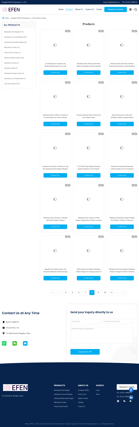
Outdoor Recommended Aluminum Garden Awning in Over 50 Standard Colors (122, 169)
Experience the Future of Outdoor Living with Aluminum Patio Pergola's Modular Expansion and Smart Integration (55, 169)
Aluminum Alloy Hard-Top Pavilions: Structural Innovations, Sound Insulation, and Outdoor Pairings (122, 66)
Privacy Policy (29, 424)
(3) (12, 52)
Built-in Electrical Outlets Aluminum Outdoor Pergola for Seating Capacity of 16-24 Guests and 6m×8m (88, 271)
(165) (14, 58)
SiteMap (80, 402)
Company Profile (83, 390)
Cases (98, 390)
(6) (12, 84)
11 (112, 292)
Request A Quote (115, 9)
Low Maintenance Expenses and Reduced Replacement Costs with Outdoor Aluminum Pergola (55, 66)
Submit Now (85, 351)
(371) (14, 32)
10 (105, 292)
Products (69, 9)
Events (99, 9)
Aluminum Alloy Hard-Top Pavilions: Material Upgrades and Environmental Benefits (89, 66)
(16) (12, 47)
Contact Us (89, 9)
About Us (79, 9)
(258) (15, 37)
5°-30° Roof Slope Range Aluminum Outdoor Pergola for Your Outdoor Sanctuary (88, 169)
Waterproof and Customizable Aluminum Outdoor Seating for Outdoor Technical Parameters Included (122, 271)
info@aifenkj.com (12, 328)
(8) (11, 63)
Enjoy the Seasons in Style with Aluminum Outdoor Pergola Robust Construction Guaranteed (122, 117)
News (98, 394)
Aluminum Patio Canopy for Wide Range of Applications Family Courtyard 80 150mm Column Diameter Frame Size (89, 220)
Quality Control (83, 398)
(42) (15, 42)
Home (61, 9)
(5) (14, 73)
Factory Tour (82, 394)
